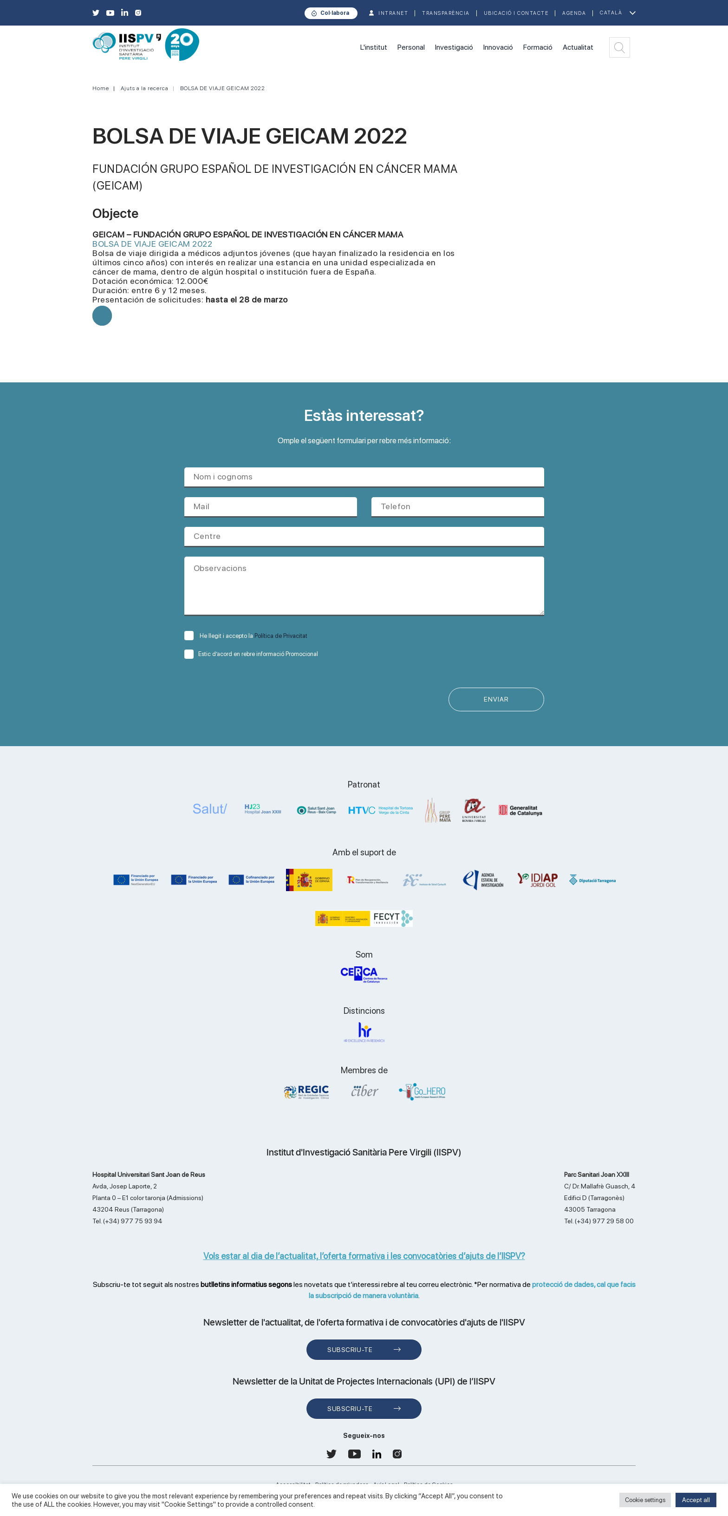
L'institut (373, 47)
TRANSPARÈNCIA (446, 13)
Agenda (574, 13)
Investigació (454, 47)
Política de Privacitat (280, 635)
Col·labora (334, 13)
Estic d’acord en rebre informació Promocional (251, 654)
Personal (411, 47)
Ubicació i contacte (516, 13)
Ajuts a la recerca (145, 88)
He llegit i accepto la (245, 635)
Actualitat (578, 47)
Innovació (498, 47)
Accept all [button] (696, 1499)
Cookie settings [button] (645, 1499)
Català (611, 13)
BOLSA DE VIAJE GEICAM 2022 (222, 88)
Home (100, 88)
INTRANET (393, 13)
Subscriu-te (349, 1349)
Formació (537, 47)
